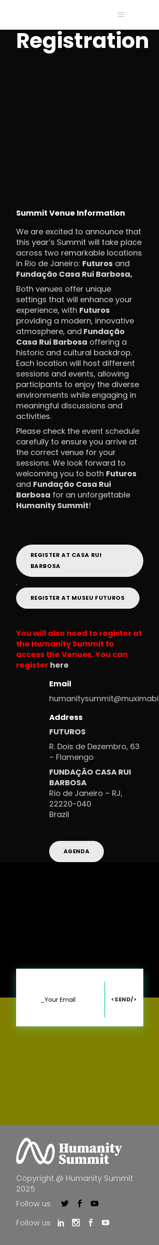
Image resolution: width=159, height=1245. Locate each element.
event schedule (110, 431)
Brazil (59, 814)
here (59, 665)
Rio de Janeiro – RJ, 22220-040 (86, 798)
